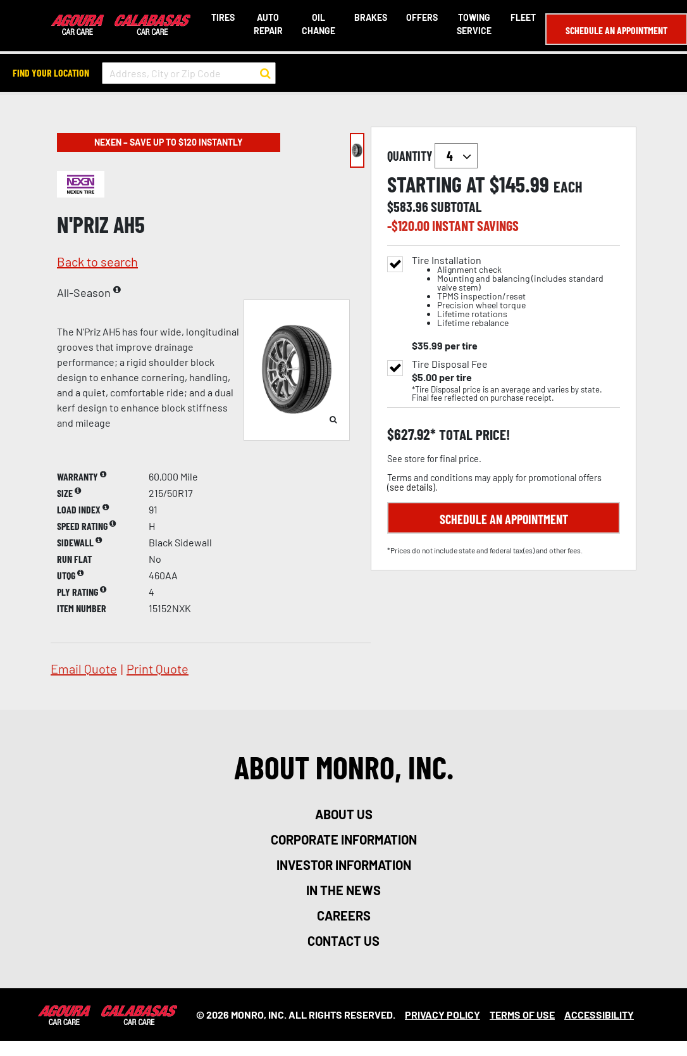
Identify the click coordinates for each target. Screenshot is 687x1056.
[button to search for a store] (265, 73)
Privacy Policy (442, 1015)
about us (344, 814)
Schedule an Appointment (616, 30)
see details (411, 487)
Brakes (370, 17)
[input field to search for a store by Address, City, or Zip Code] (189, 73)
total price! (473, 434)
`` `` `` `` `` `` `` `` (456, 155)
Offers (421, 17)
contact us (343, 940)
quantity (432, 155)
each (568, 186)
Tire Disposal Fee (450, 364)
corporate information (344, 839)
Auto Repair (267, 24)
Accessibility (599, 1015)
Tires (222, 17)
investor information (343, 864)
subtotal (456, 206)
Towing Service (473, 24)
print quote (158, 668)
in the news (343, 890)
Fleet (522, 17)
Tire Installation (516, 291)
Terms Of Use (522, 1015)
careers (344, 915)
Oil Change (318, 24)
